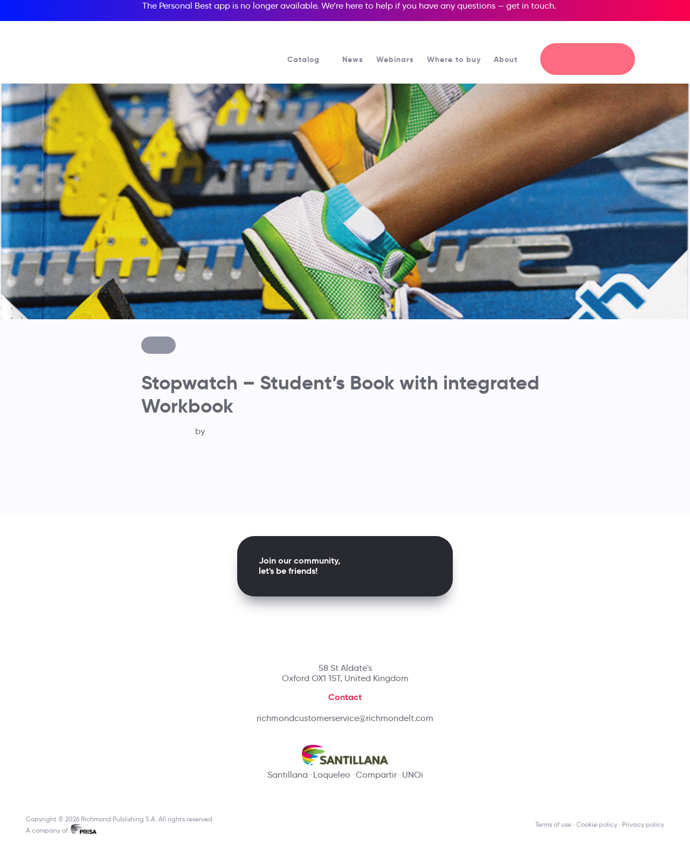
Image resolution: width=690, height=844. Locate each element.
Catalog (308, 59)
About (510, 59)
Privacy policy (643, 824)
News (352, 59)
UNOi (412, 775)
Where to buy (454, 59)
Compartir (376, 775)
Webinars (395, 59)
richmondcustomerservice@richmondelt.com (345, 718)
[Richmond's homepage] (102, 48)
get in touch (530, 6)
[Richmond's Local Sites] (620, 33)
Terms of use (553, 824)
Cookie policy (596, 824)
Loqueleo (331, 775)
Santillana (287, 775)
